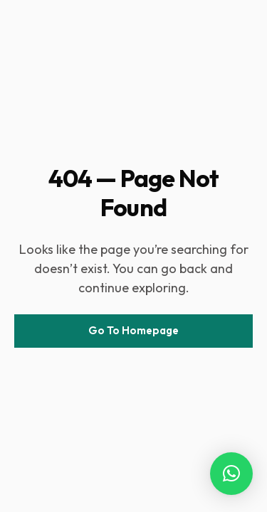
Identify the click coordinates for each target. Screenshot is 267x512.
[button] (231, 473)
